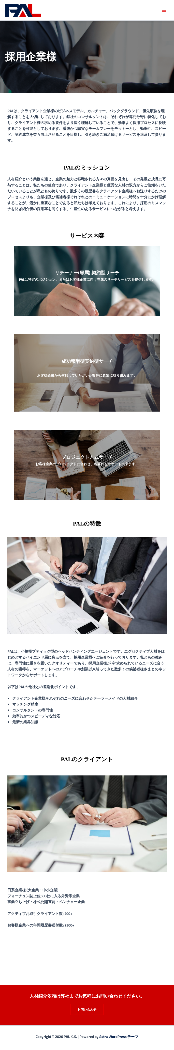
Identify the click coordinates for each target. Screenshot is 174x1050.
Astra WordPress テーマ (118, 1036)
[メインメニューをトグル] (164, 10)
